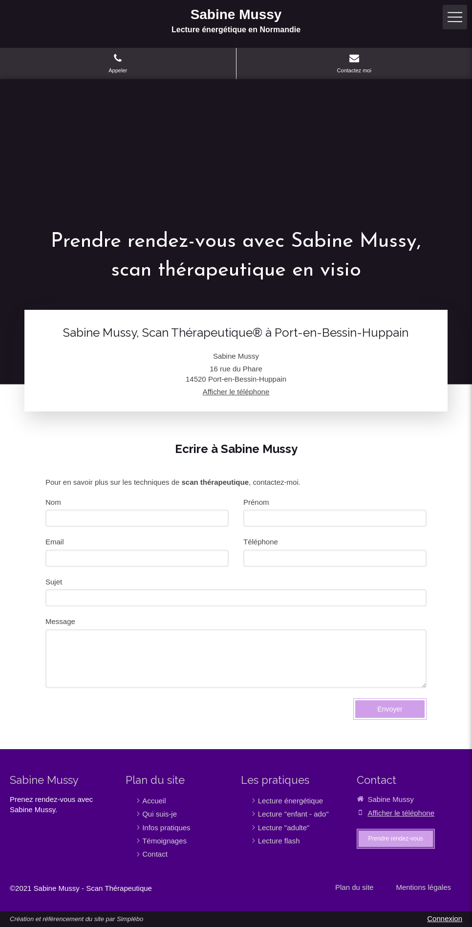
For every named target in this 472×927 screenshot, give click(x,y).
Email (54, 542)
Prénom (256, 502)
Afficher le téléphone (236, 392)
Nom (53, 502)
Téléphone (260, 542)
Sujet (53, 582)
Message (60, 621)
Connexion (444, 918)
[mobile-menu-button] (455, 17)
